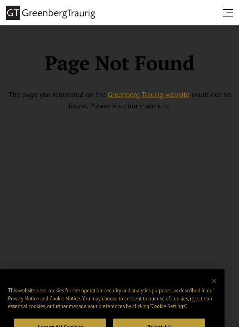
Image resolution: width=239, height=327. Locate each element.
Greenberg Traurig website (149, 94)
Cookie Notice (64, 305)
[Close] (214, 287)
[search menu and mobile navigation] (230, 12)
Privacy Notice (23, 305)
